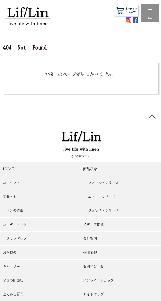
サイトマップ (93, 294)
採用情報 (90, 252)
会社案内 (90, 238)
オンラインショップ (98, 280)
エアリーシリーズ (101, 196)
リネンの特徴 (13, 210)
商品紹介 (90, 168)
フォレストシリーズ (103, 210)
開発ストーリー (15, 196)
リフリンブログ (15, 238)
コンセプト (11, 182)
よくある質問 (13, 294)
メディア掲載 (93, 224)
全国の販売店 (13, 280)
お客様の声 (11, 252)
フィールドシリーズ (103, 182)
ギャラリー (11, 266)
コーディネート (15, 224)
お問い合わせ (93, 266)
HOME (8, 168)
